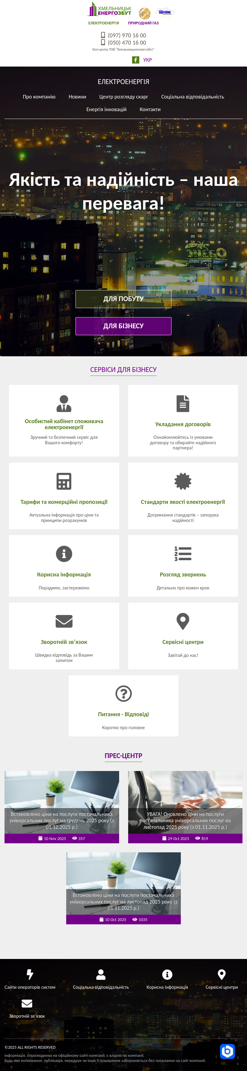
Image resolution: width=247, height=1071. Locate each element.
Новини (77, 96)
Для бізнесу (123, 325)
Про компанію (39, 96)
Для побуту (123, 298)
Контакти (150, 109)
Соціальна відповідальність (192, 96)
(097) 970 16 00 (123, 35)
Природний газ (143, 23)
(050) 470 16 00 (123, 42)
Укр (147, 60)
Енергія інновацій (106, 109)
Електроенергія (103, 23)
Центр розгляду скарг (123, 96)
